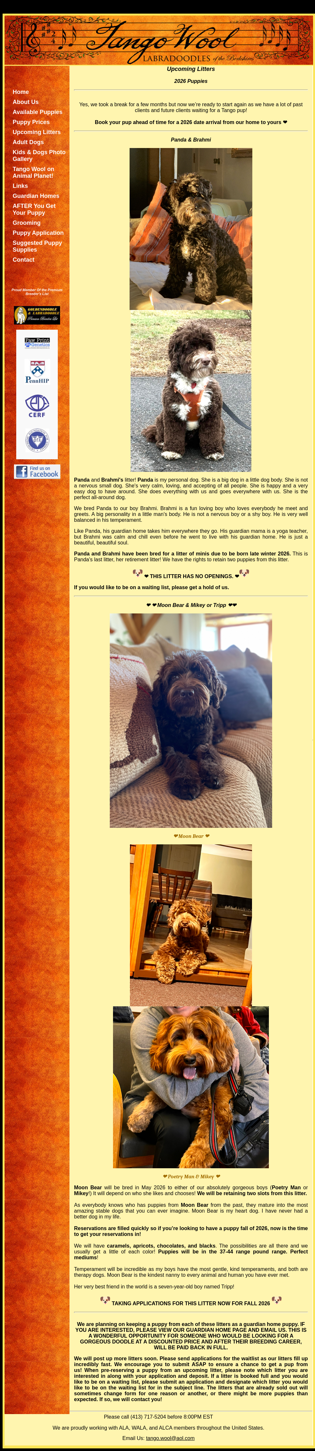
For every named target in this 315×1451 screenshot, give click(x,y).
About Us (26, 102)
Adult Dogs (28, 142)
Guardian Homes (36, 196)
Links (20, 186)
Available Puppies (37, 112)
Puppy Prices (31, 122)
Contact (23, 260)
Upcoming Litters (37, 132)
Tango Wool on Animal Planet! (33, 172)
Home (21, 92)
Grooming (27, 223)
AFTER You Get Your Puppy (34, 209)
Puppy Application (38, 233)
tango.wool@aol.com (170, 1438)
